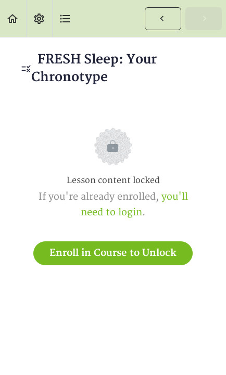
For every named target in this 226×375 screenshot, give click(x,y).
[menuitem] (39, 18)
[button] (13, 18)
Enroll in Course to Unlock (113, 253)
